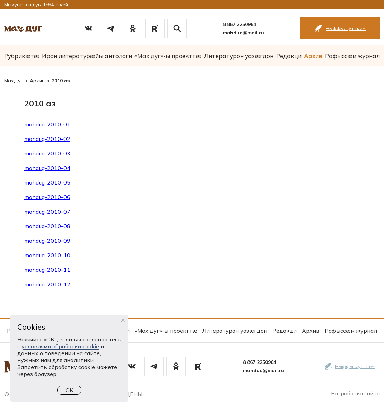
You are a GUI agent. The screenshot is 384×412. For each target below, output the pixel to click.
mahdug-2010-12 (47, 284)
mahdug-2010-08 (47, 226)
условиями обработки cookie (60, 346)
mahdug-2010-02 (47, 138)
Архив (313, 56)
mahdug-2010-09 (47, 240)
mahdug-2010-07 (47, 211)
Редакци (289, 56)
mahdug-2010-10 (47, 255)
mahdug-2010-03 (47, 153)
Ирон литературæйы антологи (87, 56)
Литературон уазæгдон (238, 56)
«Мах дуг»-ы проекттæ (167, 56)
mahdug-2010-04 (47, 167)
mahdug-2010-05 (47, 182)
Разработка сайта (355, 393)
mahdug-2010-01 (47, 124)
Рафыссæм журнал (352, 56)
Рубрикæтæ (21, 56)
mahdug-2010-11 (47, 269)
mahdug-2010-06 (47, 197)
